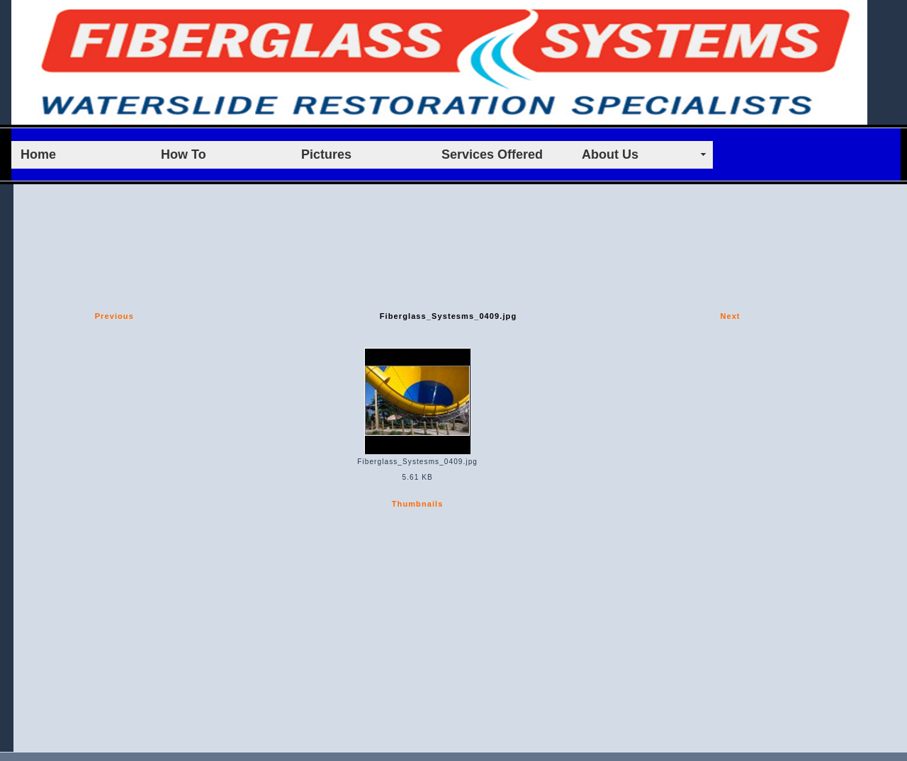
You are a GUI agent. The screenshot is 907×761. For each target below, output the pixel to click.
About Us (610, 154)
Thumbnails (418, 504)
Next (730, 316)
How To (183, 154)
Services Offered (492, 154)
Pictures (326, 154)
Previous (114, 316)
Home (38, 154)
